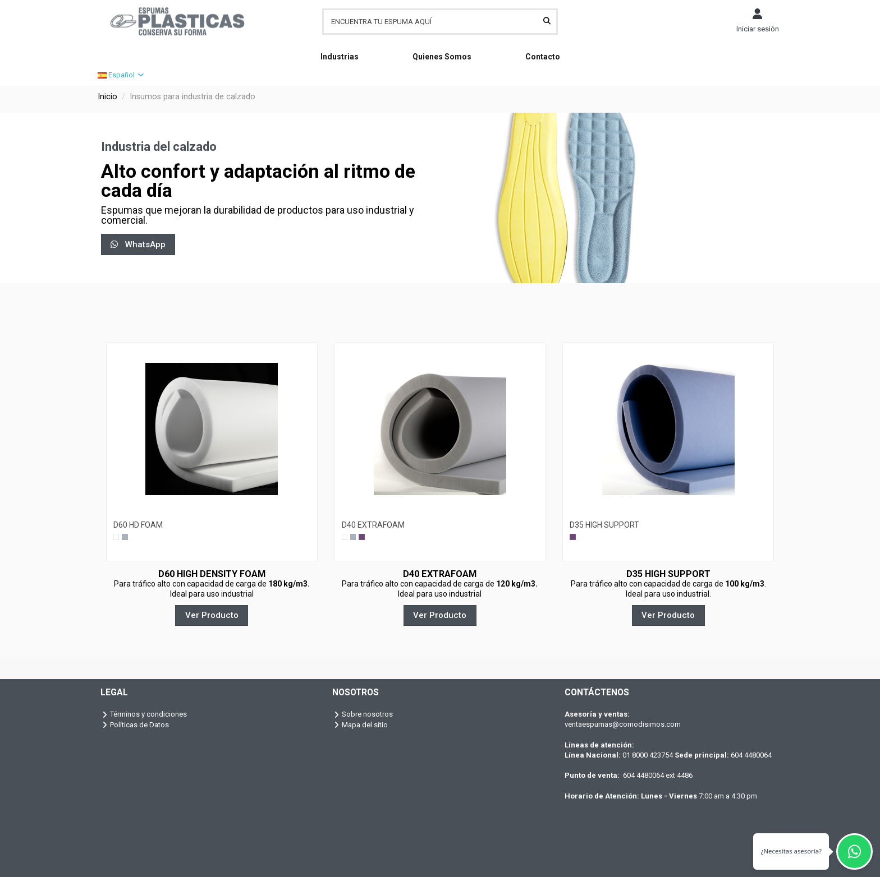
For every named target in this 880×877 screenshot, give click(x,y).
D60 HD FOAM (138, 524)
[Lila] (361, 536)
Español (121, 75)
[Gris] (124, 536)
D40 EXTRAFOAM (373, 524)
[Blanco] (116, 536)
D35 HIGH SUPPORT (604, 524)
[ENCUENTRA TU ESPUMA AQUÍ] (547, 21)
